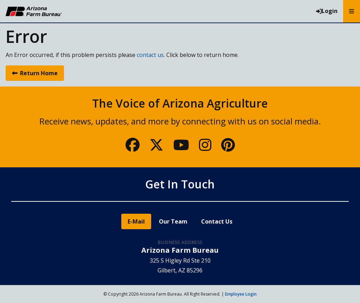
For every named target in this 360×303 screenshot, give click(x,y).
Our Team (173, 221)
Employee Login (241, 294)
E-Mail (136, 221)
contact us (150, 55)
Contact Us (216, 221)
